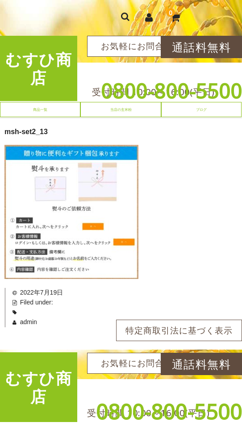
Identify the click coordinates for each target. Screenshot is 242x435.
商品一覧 (40, 109)
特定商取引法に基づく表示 (179, 330)
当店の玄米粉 (121, 109)
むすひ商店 (38, 68)
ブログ (201, 109)
